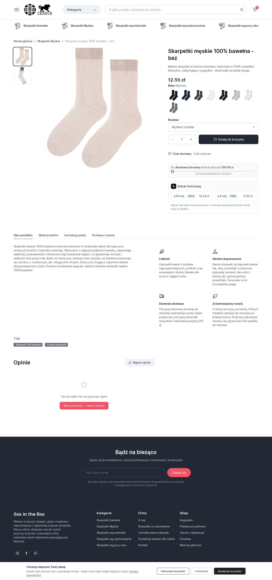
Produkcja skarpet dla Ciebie (156, 538)
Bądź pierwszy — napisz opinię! (84, 405)
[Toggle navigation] (16, 9)
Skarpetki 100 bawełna (28, 344)
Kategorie (82, 10)
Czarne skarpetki (56, 344)
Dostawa (185, 538)
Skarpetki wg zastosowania (114, 538)
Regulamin (186, 520)
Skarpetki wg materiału (111, 532)
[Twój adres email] (123, 472)
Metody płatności (191, 545)
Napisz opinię (139, 362)
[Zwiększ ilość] (191, 139)
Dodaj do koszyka (228, 139)
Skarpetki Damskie (108, 520)
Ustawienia (201, 571)
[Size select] (213, 127)
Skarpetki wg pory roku (111, 545)
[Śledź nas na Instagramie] (17, 553)
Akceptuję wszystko (230, 571)
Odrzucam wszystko (173, 571)
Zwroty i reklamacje (192, 532)
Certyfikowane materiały (153, 532)
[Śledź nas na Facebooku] (26, 553)
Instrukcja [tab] (75, 235)
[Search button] (242, 9)
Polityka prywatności (193, 526)
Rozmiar (173, 119)
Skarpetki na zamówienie (154, 526)
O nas (141, 520)
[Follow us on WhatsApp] (35, 553)
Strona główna (23, 41)
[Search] (175, 9)
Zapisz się (179, 472)
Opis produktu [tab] (23, 235)
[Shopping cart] (254, 9)
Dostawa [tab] (103, 235)
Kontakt (143, 545)
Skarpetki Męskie (48, 41)
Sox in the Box (29, 514)
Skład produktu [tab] (48, 235)
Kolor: (177, 85)
